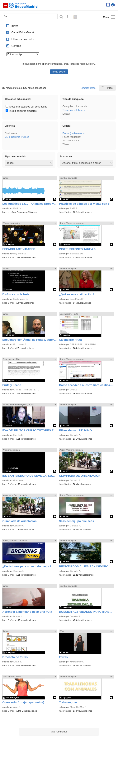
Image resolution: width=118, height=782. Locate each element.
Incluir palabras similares (21, 110)
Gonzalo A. (75, 435)
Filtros (107, 88)
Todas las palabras (72, 110)
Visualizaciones (70, 140)
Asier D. (17, 707)
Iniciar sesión (59, 71)
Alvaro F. (17, 662)
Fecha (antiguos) (71, 136)
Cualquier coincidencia (74, 106)
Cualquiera (11, 133)
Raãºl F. (74, 208)
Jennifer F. (75, 616)
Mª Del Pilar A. (77, 662)
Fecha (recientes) (72, 133)
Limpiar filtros (88, 87)
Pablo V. (17, 208)
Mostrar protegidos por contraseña (26, 106)
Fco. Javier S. (20, 344)
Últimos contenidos (22, 39)
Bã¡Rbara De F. (21, 254)
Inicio (14, 25)
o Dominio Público (17, 136)
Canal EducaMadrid (23, 32)
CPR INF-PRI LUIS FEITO (83, 344)
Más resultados (59, 731)
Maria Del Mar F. (78, 707)
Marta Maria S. (20, 299)
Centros (16, 45)
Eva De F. (75, 390)
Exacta (66, 113)
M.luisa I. (17, 616)
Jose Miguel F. (77, 299)
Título (65, 144)
